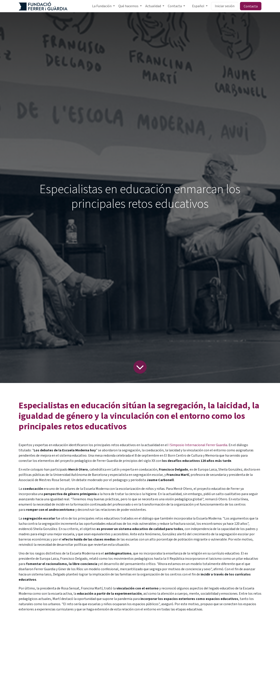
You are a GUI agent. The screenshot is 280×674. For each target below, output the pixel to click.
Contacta (251, 6)
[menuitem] (103, 6)
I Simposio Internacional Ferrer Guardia (197, 445)
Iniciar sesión (224, 6)
